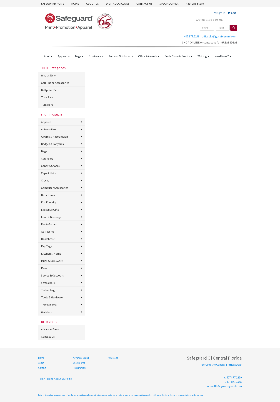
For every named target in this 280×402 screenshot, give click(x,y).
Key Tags (46, 246)
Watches (46, 312)
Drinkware (96, 56)
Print (48, 56)
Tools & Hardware (52, 297)
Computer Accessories (54, 188)
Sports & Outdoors (52, 275)
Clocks (45, 180)
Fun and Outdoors (121, 56)
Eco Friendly (48, 202)
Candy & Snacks (50, 166)
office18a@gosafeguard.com (219, 36)
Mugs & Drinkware (52, 261)
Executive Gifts (50, 209)
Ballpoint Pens (50, 90)
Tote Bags (47, 97)
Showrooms (79, 362)
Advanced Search (51, 329)
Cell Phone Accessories (55, 83)
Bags (79, 56)
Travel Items (49, 304)
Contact (42, 367)
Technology (48, 290)
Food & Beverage (51, 217)
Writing (203, 56)
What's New (48, 75)
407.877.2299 (191, 36)
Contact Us (48, 336)
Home (41, 357)
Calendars (47, 158)
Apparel (64, 56)
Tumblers (47, 104)
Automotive (48, 129)
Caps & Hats (48, 173)
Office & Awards (148, 56)
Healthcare (48, 239)
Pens (44, 268)
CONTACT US (144, 3)
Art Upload (113, 357)
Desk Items (48, 195)
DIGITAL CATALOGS (117, 3)
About (41, 362)
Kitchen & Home (51, 253)
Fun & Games (49, 224)
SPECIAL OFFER (169, 3)
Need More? (222, 56)
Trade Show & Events (178, 56)
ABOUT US (92, 3)
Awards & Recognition (54, 136)
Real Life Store (195, 3)
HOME (75, 3)
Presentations (79, 367)
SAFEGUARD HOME (52, 3)
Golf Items (47, 231)
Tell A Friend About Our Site (55, 378)
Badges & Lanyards (52, 144)
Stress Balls (48, 283)
